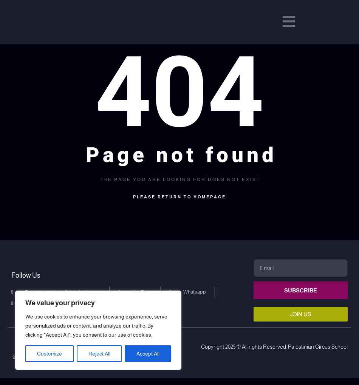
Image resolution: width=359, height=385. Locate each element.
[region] (98, 330)
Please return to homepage (179, 203)
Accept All (147, 354)
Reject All (99, 354)
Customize (49, 354)
